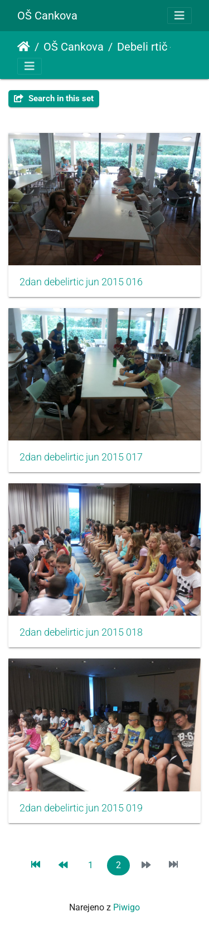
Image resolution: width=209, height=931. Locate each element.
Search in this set (54, 98)
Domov (23, 46)
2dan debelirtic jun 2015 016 (81, 282)
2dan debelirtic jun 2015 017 (81, 457)
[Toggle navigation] (179, 15)
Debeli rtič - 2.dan (160, 46)
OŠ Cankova (47, 15)
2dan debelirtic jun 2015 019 (81, 808)
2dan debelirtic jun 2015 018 (81, 632)
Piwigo (126, 907)
